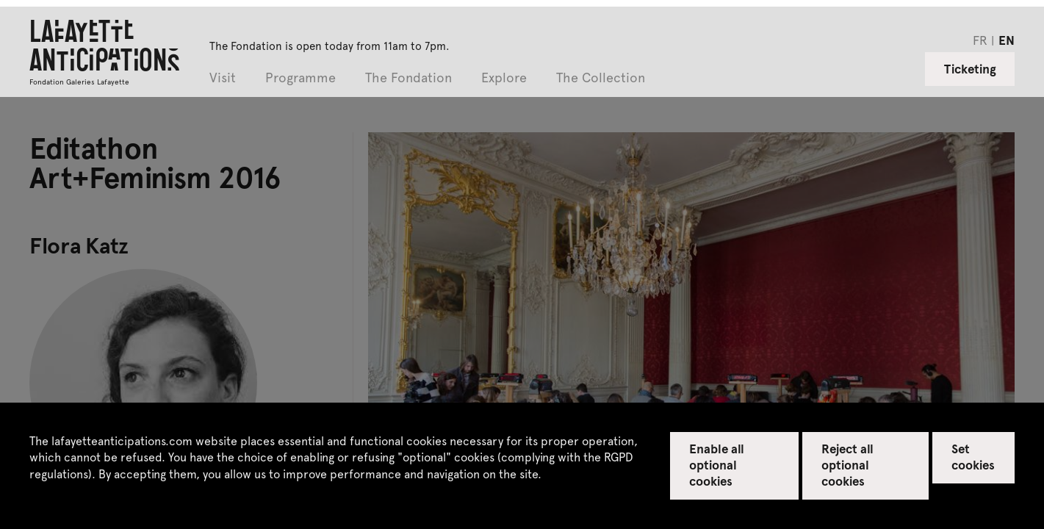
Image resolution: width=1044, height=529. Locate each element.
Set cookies (973, 456)
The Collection (600, 78)
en (1006, 39)
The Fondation (408, 78)
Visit (222, 78)
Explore (504, 78)
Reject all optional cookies (847, 464)
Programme (300, 78)
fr (980, 39)
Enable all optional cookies (716, 464)
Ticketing (970, 68)
